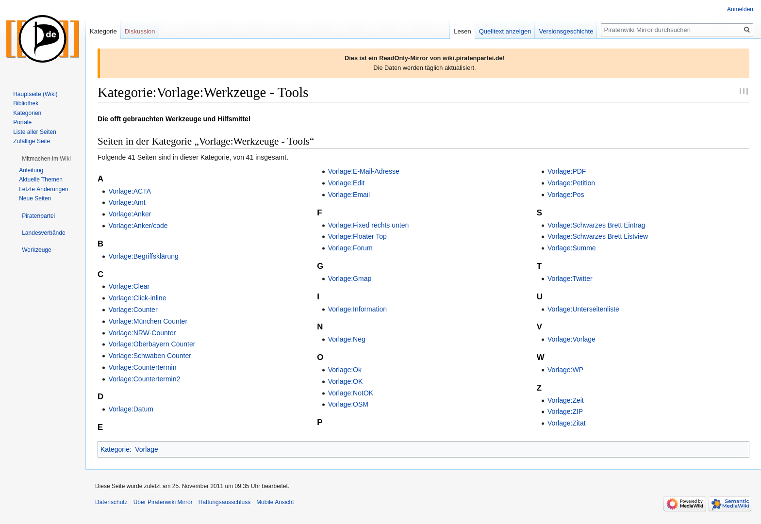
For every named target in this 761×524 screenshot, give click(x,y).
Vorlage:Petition (571, 183)
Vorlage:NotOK (350, 393)
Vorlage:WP (565, 370)
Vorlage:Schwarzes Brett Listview (597, 236)
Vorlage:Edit (346, 183)
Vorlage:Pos (565, 194)
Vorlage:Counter (132, 309)
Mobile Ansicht (275, 502)
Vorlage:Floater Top (357, 236)
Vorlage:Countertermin (142, 367)
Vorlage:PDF (566, 171)
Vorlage (146, 449)
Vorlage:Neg (346, 339)
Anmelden (740, 9)
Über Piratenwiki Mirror (163, 502)
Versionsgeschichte (566, 31)
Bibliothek (25, 103)
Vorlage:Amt (126, 202)
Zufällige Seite (31, 141)
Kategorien (27, 113)
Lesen (462, 31)
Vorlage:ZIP (565, 411)
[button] (46, 158)
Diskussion (140, 31)
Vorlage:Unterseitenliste (583, 309)
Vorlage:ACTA (129, 191)
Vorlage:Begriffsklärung (143, 256)
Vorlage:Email (349, 194)
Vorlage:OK (345, 381)
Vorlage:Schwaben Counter (149, 356)
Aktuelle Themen (41, 179)
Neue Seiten (35, 198)
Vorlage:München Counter (147, 321)
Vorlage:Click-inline (137, 298)
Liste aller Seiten (34, 132)
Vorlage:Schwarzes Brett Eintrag (596, 225)
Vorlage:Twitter (570, 278)
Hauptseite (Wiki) (35, 94)
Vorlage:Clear (128, 286)
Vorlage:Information (357, 309)
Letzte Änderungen (43, 189)
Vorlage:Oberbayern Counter (151, 344)
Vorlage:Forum (350, 248)
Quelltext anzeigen (505, 31)
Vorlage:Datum (130, 409)
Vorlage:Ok (345, 370)
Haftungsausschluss (224, 502)
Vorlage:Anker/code (137, 225)
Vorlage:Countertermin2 (144, 379)
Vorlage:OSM (348, 404)
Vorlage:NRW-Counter (142, 333)
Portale (22, 122)
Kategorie (115, 449)
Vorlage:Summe (571, 248)
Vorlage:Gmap (350, 278)
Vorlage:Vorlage (571, 339)
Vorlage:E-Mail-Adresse (363, 171)
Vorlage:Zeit (565, 400)
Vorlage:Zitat (566, 423)
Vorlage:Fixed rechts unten (368, 225)
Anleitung (31, 170)
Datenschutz (111, 502)
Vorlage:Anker (129, 214)
